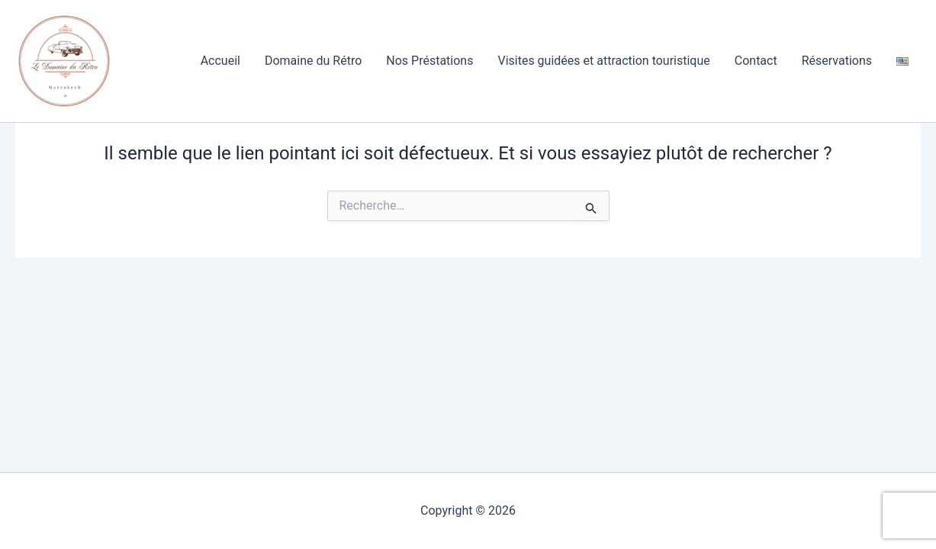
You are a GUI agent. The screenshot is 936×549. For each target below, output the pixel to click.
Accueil (220, 60)
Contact (756, 60)
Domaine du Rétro (313, 60)
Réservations (837, 60)
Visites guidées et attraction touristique (603, 60)
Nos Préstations (429, 60)
